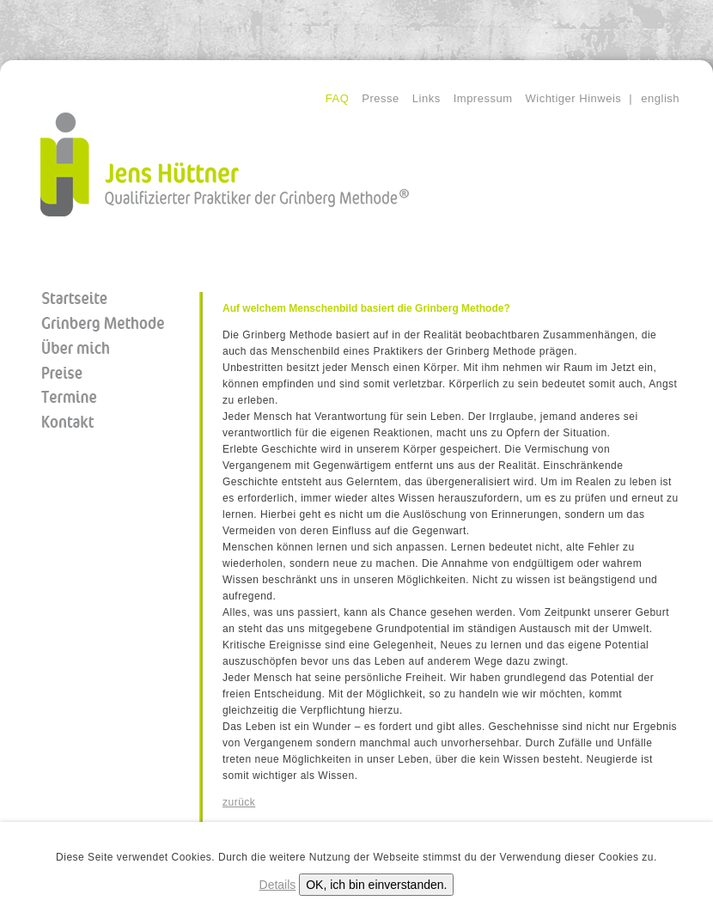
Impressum (483, 98)
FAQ (338, 98)
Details (277, 885)
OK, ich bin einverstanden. (376, 885)
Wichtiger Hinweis (573, 98)
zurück (238, 802)
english (660, 98)
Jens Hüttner (224, 164)
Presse (380, 98)
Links (426, 98)
